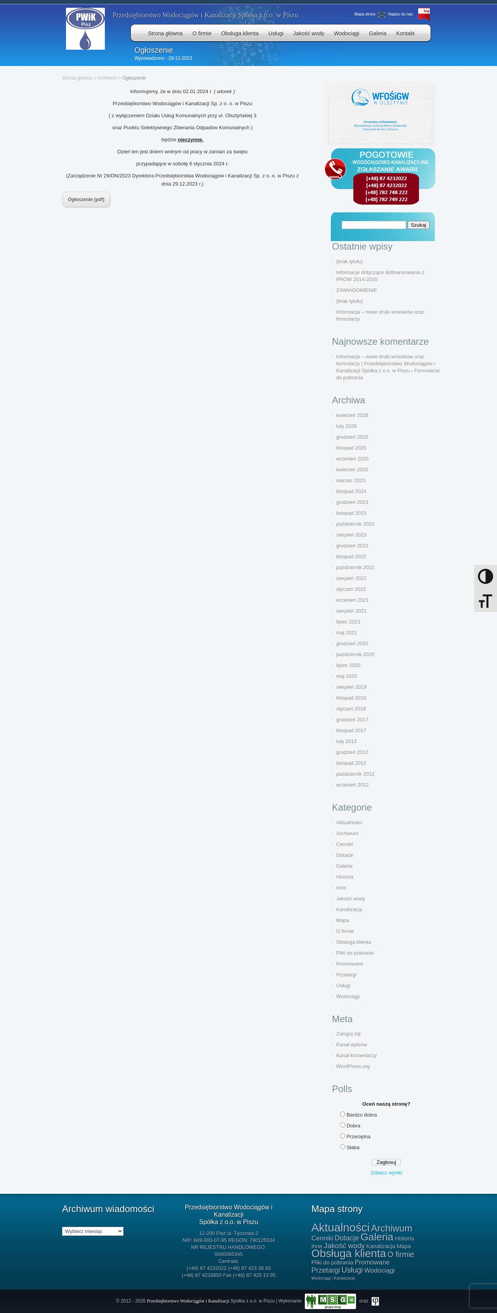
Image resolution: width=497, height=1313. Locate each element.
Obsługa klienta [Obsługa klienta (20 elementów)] (348, 1253)
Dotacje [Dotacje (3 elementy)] (347, 1238)
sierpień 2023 (351, 535)
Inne (341, 888)
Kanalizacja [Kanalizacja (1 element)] (380, 1246)
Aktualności (349, 822)
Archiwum (107, 78)
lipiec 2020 (348, 665)
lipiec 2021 (348, 622)
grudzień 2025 (352, 437)
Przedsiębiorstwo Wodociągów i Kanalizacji (188, 1301)
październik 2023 (355, 524)
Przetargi (346, 975)
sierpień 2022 (351, 578)
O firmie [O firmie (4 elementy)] (401, 1254)
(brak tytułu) (349, 261)
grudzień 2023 (352, 502)
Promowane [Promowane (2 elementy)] (372, 1262)
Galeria (377, 33)
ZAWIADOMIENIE (356, 290)
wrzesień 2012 (352, 785)
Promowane (349, 964)
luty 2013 (346, 741)
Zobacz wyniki (386, 1173)
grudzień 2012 (352, 752)
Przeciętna (358, 1136)
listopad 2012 (351, 763)
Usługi (275, 33)
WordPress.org (353, 1066)
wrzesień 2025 (352, 459)
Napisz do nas (396, 14)
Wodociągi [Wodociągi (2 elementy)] (379, 1270)
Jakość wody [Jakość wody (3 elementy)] (344, 1246)
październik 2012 (355, 774)
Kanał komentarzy (356, 1055)
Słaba (353, 1147)
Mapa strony (365, 14)
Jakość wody (308, 33)
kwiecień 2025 (352, 469)
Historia (344, 877)
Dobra (353, 1126)
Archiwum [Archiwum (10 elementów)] (391, 1228)
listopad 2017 (351, 730)
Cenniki (344, 844)
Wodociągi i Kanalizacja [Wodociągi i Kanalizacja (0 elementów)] (333, 1278)
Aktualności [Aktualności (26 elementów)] (340, 1227)
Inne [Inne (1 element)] (316, 1246)
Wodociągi (346, 33)
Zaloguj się (348, 1034)
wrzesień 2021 (352, 600)
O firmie (202, 33)
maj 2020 (346, 676)
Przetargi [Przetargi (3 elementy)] (325, 1270)
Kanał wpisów (351, 1044)
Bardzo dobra (362, 1115)
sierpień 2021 (351, 611)
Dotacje (344, 855)
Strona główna (165, 33)
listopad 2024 (351, 491)
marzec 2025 (350, 480)
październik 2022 (355, 567)
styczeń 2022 (351, 589)
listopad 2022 (351, 556)
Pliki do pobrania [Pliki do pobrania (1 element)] (332, 1262)
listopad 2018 (351, 698)
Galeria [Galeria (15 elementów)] (376, 1237)
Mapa (342, 920)
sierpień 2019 (351, 687)
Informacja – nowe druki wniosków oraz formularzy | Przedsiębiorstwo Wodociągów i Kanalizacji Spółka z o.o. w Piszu (385, 363)
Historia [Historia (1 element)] (404, 1238)
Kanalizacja (349, 909)
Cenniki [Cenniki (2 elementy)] (322, 1238)
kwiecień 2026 (352, 415)
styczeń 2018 (351, 709)
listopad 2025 (351, 448)
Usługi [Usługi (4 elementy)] (352, 1270)
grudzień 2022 (352, 546)
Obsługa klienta (240, 33)
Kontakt (405, 33)
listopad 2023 (351, 513)
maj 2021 (346, 633)
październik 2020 (355, 654)
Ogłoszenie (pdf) (86, 199)
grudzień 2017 (352, 719)
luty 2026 (346, 426)
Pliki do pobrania (355, 953)
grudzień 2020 (352, 643)
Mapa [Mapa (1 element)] (404, 1246)
